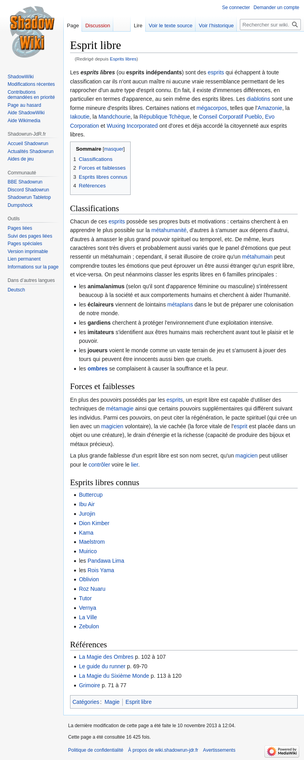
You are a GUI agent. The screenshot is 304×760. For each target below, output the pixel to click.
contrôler (99, 464)
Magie (112, 702)
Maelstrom (91, 542)
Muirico (88, 551)
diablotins (258, 99)
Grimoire (89, 685)
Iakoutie (79, 116)
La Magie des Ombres (106, 657)
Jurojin (87, 513)
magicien (112, 426)
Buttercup (91, 495)
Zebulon (89, 626)
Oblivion (89, 579)
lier (134, 464)
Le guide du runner (102, 666)
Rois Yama (100, 570)
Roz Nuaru (92, 589)
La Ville (88, 617)
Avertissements (219, 750)
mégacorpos (211, 108)
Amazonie (270, 108)
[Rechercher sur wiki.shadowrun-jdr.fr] (270, 24)
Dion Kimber (94, 523)
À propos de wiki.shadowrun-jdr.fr (163, 750)
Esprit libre (138, 702)
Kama (86, 532)
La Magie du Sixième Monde (114, 676)
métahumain (257, 256)
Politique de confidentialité (95, 750)
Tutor (85, 598)
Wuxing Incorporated (132, 126)
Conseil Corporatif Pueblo (230, 116)
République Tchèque (164, 116)
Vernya (87, 608)
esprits (216, 72)
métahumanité (168, 230)
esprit (240, 426)
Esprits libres (123, 58)
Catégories (85, 702)
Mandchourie (115, 116)
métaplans (180, 304)
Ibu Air (87, 504)
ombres (97, 368)
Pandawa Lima (105, 561)
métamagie (119, 408)
